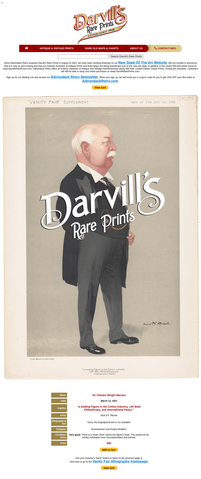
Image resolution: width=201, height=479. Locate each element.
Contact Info (165, 48)
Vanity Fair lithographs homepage (120, 461)
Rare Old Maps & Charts (102, 48)
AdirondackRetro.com (100, 81)
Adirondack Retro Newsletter (74, 77)
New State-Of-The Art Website (142, 63)
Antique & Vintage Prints (57, 48)
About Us (136, 48)
